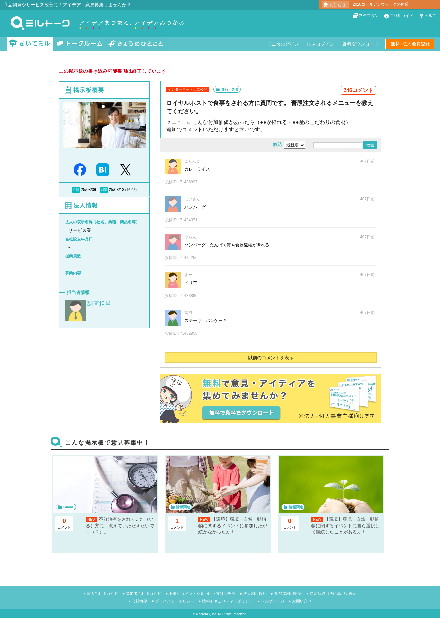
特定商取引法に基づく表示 (333, 593)
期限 (104, 190)
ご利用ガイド (401, 15)
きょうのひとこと (135, 44)
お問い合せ (302, 601)
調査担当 (99, 304)
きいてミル (30, 44)
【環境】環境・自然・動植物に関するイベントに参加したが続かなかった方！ (232, 525)
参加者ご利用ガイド (143, 593)
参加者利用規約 (288, 593)
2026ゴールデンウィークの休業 (380, 4)
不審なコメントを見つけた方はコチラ (202, 593)
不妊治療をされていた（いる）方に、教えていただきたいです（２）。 (120, 525)
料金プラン (369, 15)
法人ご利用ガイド (102, 593)
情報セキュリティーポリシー (227, 601)
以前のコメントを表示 (271, 357)
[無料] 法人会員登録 (409, 43)
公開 (76, 190)
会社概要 (139, 601)
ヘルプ (430, 15)
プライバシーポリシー (174, 601)
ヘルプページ (272, 601)
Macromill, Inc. (206, 614)
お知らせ (337, 5)
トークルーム (79, 44)
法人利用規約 (255, 593)
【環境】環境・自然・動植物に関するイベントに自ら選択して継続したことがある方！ (345, 525)
